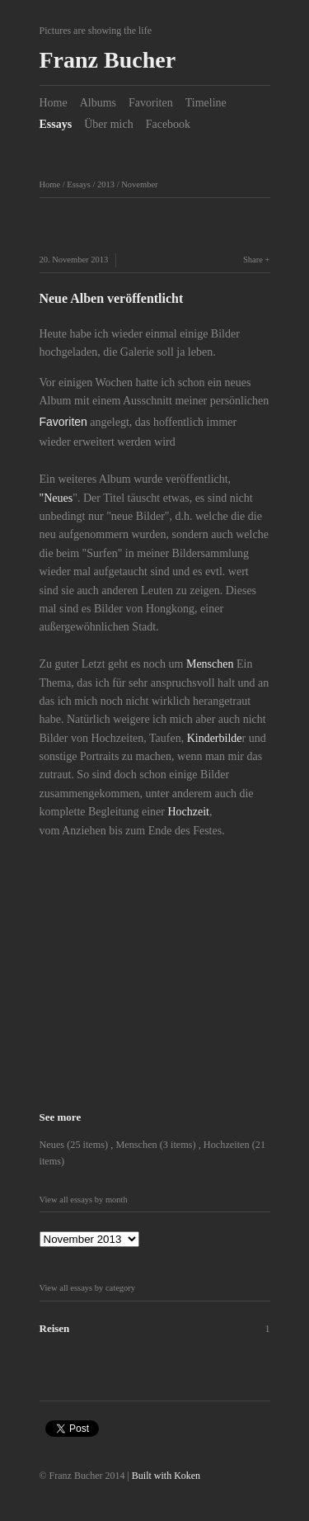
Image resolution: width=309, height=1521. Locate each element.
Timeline (206, 103)
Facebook (168, 124)
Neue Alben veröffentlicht (112, 298)
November (139, 184)
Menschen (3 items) (156, 1144)
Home (54, 103)
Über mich (108, 124)
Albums (98, 103)
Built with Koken (166, 1475)
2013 (106, 184)
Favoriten (151, 103)
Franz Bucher (108, 60)
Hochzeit (188, 811)
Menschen (210, 664)
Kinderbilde (214, 738)
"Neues (56, 498)
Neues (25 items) (75, 1144)
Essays (56, 124)
